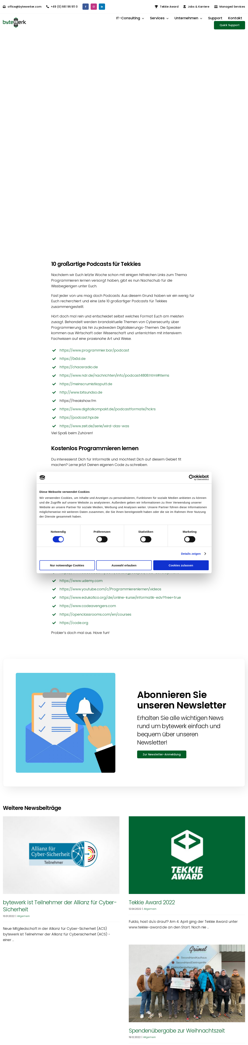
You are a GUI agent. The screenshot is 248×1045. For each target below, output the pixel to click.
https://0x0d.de (73, 362)
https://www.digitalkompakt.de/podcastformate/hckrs (108, 412)
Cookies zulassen (181, 565)
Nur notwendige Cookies (67, 565)
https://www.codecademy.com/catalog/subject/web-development (119, 575)
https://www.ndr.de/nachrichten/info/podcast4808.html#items (114, 378)
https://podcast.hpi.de (79, 420)
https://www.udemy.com (81, 584)
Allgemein (23, 919)
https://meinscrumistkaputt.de (86, 387)
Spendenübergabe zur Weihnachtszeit (177, 1034)
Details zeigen (191, 553)
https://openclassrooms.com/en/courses (95, 617)
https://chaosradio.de (79, 370)
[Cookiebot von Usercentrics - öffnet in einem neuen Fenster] (192, 477)
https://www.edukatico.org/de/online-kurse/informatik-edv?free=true (120, 601)
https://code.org (74, 626)
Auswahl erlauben (123, 565)
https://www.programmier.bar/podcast (94, 353)
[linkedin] (102, 7)
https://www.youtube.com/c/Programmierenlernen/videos (110, 592)
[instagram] (94, 7)
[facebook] (85, 7)
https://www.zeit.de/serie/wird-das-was (94, 429)
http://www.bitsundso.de (81, 395)
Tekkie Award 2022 (152, 906)
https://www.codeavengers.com (88, 609)
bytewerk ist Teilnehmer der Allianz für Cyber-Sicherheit (60, 909)
